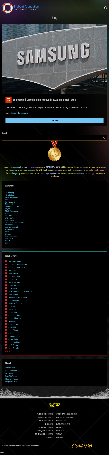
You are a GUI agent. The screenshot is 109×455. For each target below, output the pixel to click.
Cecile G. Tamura (15, 303)
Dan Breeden (13, 273)
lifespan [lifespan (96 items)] (8, 173)
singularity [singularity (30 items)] (70, 174)
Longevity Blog (11, 370)
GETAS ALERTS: (60, 417)
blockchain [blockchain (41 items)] (83, 167)
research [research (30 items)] (63, 174)
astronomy (9, 225)
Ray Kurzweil (10, 202)
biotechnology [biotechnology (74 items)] (68, 167)
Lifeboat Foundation (15, 445)
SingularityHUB (11, 382)
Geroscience (10, 368)
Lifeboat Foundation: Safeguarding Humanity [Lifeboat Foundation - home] (49, 8)
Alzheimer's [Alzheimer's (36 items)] (14, 167)
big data (8, 234)
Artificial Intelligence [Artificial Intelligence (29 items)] (33, 167)
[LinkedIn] (81, 446)
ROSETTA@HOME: (40, 434)
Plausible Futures (12, 379)
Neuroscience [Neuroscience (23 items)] (26, 174)
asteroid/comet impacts (14, 223)
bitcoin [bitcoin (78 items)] (76, 167)
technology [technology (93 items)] (89, 173)
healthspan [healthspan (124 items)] (48, 170)
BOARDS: (58, 424)
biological (9, 238)
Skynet (7, 209)
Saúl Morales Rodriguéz (17, 264)
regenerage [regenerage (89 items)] (44, 173)
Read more (54, 121)
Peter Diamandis (11, 197)
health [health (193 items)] (39, 170)
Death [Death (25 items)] (7, 170)
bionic (7, 241)
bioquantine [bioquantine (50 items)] (41, 167)
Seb (9, 333)
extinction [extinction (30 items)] (20, 171)
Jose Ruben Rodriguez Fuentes (20, 291)
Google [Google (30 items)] (33, 171)
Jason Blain (13, 339)
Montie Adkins (14, 342)
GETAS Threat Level (54, 406)
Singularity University (13, 206)
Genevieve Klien (15, 113)
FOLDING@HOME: (41, 431)
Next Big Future (11, 376)
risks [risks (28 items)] (66, 173)
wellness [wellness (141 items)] (55, 176)
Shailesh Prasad (14, 276)
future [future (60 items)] (25, 171)
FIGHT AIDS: (42, 427)
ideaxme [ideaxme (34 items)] (60, 171)
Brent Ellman (13, 330)
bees (7, 232)
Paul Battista (13, 279)
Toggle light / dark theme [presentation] (105, 7)
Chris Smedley (14, 348)
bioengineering (11, 236)
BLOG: (57, 421)
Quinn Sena (12, 270)
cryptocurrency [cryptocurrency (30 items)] (99, 167)
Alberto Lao (12, 312)
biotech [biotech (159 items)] (59, 167)
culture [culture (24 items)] (104, 167)
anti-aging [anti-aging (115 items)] (22, 167)
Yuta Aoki (12, 306)
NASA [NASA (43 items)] (22, 174)
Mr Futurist (9, 373)
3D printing (9, 193)
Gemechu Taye (14, 282)
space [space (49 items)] (75, 174)
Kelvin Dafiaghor (14, 285)
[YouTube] (85, 446)
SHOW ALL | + (8, 351)
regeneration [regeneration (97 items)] (55, 173)
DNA (7, 200)
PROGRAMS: (59, 431)
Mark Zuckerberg (11, 211)
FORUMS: (48, 437)
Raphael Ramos (14, 318)
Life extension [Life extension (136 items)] (97, 170)
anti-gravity (9, 218)
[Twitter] (76, 446)
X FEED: (41, 421)
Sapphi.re (36, 445)
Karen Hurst (13, 288)
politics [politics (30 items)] (31, 174)
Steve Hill (12, 327)
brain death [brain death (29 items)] (88, 167)
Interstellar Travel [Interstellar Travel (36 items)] (77, 171)
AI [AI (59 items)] (10, 167)
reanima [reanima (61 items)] (36, 174)
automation (9, 229)
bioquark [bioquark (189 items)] (50, 167)
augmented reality (12, 227)
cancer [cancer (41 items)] (93, 167)
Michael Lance (14, 336)
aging (7, 213)
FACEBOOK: (40, 414)
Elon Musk (9, 204)
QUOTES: (58, 437)
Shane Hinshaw (14, 315)
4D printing (9, 195)
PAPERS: (58, 434)
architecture (9, 220)
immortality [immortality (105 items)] (68, 170)
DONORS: (47, 424)
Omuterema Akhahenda (17, 297)
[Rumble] (90, 446)
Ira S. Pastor (13, 345)
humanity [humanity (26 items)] (55, 171)
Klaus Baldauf (13, 300)
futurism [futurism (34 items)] (30, 171)
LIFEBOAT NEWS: (60, 414)
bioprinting (9, 243)
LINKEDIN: (41, 417)
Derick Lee (12, 309)
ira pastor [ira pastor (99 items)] (87, 170)
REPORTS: (58, 427)
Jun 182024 (8, 100)
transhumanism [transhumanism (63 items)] (100, 174)
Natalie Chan (13, 321)
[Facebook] (72, 446)
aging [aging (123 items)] (6, 167)
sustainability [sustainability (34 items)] (80, 174)
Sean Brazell (13, 324)
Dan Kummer (13, 294)
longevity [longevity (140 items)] (16, 173)
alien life (8, 216)
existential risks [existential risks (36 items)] (13, 171)
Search (104, 137)
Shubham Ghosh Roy (16, 267)
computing (25, 113)
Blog (54, 18)
